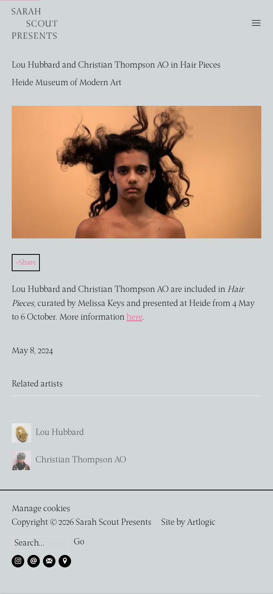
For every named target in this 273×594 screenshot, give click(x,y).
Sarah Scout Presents (35, 23)
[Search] (40, 543)
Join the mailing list (49, 561)
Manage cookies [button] (41, 509)
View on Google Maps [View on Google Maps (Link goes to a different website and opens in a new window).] (65, 561)
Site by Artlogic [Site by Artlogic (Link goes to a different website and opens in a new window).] (188, 523)
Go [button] (79, 542)
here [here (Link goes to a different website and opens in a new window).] (134, 317)
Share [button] (27, 262)
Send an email (33, 561)
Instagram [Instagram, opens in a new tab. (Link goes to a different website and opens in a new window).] (18, 561)
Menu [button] (255, 23)
